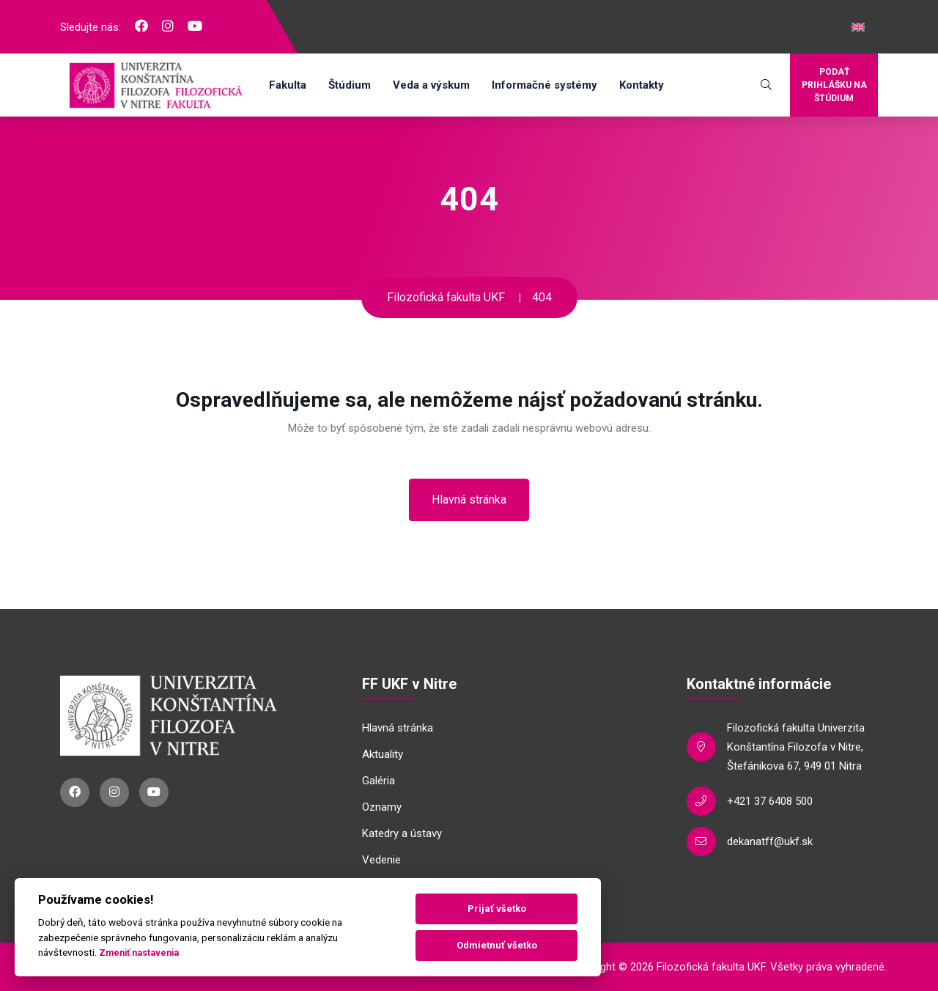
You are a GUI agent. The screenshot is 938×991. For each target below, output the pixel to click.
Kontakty (641, 85)
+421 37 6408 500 (770, 801)
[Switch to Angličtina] (858, 27)
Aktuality (382, 754)
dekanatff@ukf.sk (770, 841)
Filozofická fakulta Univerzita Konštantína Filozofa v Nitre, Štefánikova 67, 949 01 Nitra (796, 747)
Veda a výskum (431, 85)
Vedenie (381, 859)
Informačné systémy (544, 85)
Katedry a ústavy (402, 833)
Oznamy (382, 807)
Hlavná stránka (469, 499)
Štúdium (349, 85)
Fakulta (287, 85)
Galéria (378, 780)
